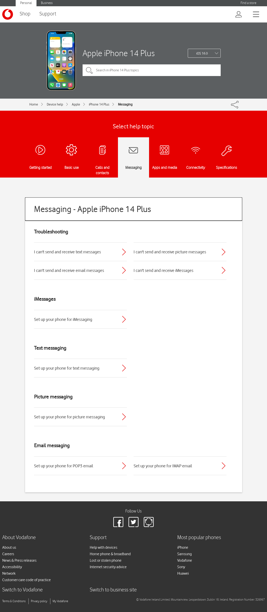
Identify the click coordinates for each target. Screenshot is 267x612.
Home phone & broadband (110, 554)
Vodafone (184, 560)
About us (9, 547)
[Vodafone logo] (7, 14)
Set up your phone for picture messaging (69, 416)
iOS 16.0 (202, 53)
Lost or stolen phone (106, 560)
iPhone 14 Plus (99, 104)
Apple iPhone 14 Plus (119, 53)
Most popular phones (199, 537)
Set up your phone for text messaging (66, 368)
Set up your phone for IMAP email (163, 465)
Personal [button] (26, 3)
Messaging (125, 104)
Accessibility (12, 567)
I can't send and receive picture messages (170, 251)
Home (33, 104)
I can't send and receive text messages (67, 251)
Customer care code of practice (26, 580)
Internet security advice (108, 567)
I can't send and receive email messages (69, 270)
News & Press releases (19, 560)
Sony (181, 567)
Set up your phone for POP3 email (63, 465)
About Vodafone (19, 537)
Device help (55, 104)
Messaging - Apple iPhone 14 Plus (92, 209)
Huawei (183, 573)
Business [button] (47, 3)
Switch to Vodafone (22, 590)
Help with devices (103, 547)
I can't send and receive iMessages (163, 270)
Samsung (184, 554)
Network (8, 573)
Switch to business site (113, 590)
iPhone (182, 547)
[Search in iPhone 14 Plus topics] (152, 70)
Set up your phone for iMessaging (63, 319)
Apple (76, 104)
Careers (8, 554)
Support (47, 14)
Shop (25, 14)
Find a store (248, 3)
